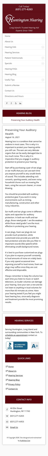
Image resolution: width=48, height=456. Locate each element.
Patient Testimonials (14, 58)
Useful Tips (10, 79)
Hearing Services (12, 52)
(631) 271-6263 (17, 416)
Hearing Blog (10, 74)
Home (7, 36)
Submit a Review (12, 85)
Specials (8, 63)
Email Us (14, 427)
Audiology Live (25, 440)
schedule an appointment (16, 335)
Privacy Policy (14, 384)
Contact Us (9, 90)
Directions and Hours (14, 96)
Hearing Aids (10, 47)
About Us (9, 41)
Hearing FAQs (11, 69)
